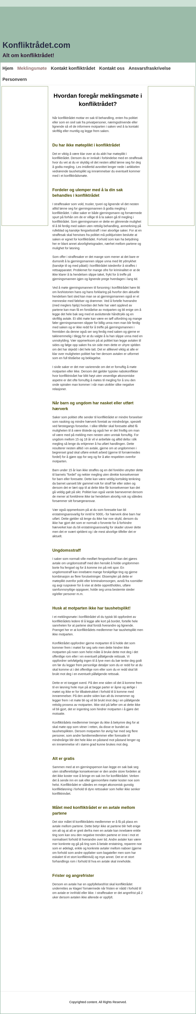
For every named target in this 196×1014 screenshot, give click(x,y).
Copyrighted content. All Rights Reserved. (98, 1002)
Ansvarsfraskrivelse (150, 68)
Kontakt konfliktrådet (73, 68)
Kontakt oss (111, 68)
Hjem (7, 68)
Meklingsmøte (32, 68)
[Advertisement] (24, 156)
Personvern (14, 79)
